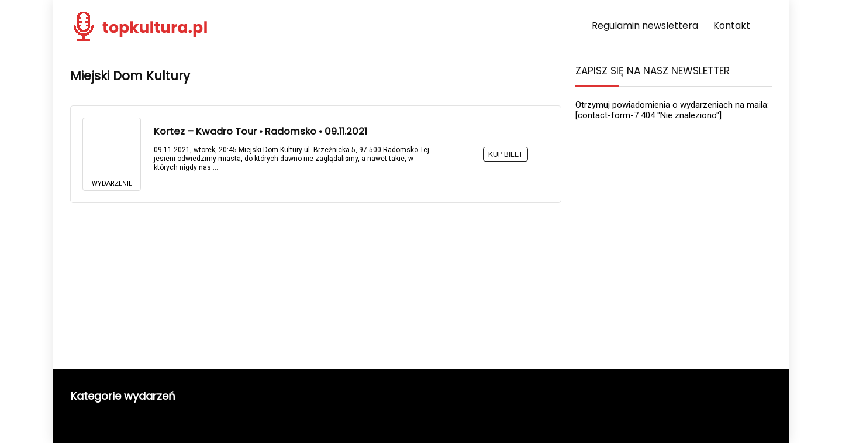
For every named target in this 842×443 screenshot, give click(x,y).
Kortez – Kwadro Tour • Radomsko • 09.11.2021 (260, 131)
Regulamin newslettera (645, 25)
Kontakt (731, 25)
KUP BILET (505, 154)
